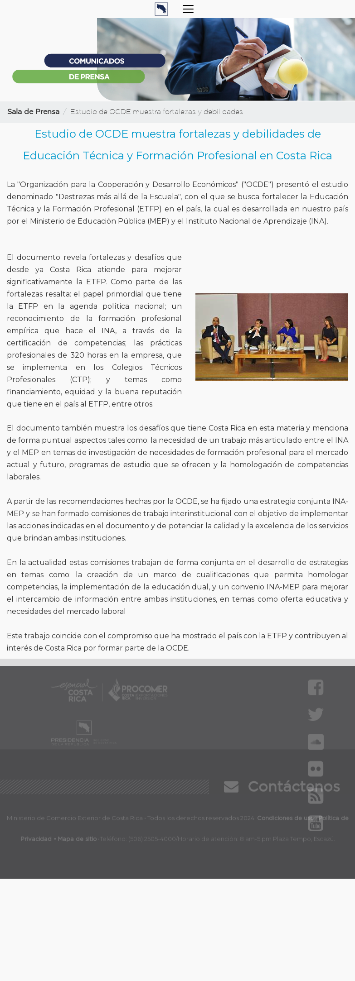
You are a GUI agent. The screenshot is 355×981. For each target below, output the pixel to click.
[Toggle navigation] (188, 9)
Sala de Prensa (33, 112)
